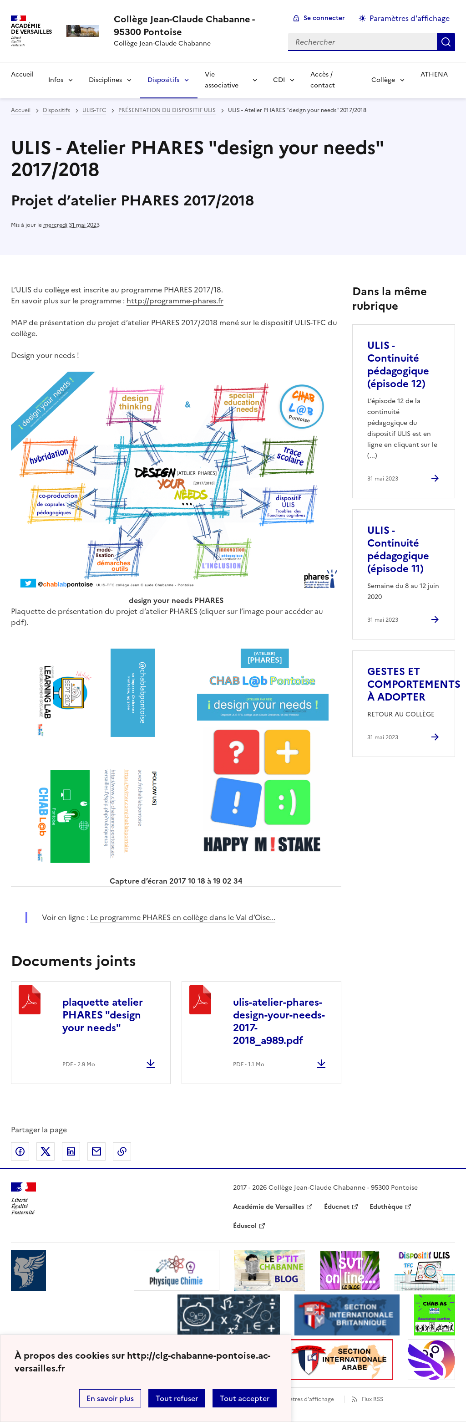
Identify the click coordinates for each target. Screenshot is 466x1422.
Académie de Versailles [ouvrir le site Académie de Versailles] (268, 1207)
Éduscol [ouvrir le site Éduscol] (245, 1226)
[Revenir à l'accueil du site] (23, 1198)
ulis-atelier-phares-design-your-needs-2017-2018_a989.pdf (279, 1021)
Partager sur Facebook (20, 1151)
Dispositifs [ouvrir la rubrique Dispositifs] (56, 110)
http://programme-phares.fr (175, 300)
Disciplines (105, 80)
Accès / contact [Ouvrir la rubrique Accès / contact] (322, 80)
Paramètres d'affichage (303, 1399)
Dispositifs (163, 80)
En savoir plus (110, 1398)
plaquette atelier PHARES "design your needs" (102, 1015)
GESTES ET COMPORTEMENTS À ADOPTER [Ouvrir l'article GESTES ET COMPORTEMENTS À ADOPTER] (414, 684)
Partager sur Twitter (45, 1151)
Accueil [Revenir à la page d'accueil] (22, 74)
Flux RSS (372, 1399)
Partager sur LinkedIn (71, 1151)
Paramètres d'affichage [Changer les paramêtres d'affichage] (410, 18)
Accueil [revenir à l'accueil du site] (20, 110)
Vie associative (221, 80)
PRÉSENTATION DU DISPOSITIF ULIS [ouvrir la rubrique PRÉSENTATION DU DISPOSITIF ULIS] (167, 110)
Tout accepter (244, 1398)
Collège (383, 80)
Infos (55, 80)
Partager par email (96, 1151)
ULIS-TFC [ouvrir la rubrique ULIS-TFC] (94, 110)
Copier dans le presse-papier (122, 1151)
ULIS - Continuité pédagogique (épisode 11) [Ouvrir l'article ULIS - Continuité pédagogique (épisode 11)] (398, 549)
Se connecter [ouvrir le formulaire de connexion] (324, 18)
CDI (279, 80)
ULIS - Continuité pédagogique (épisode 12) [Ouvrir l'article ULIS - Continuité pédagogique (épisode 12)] (398, 364)
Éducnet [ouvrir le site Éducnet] (337, 1207)
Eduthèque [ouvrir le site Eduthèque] (386, 1207)
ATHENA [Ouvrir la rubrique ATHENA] (434, 74)
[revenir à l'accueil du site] (194, 25)
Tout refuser (177, 1398)
